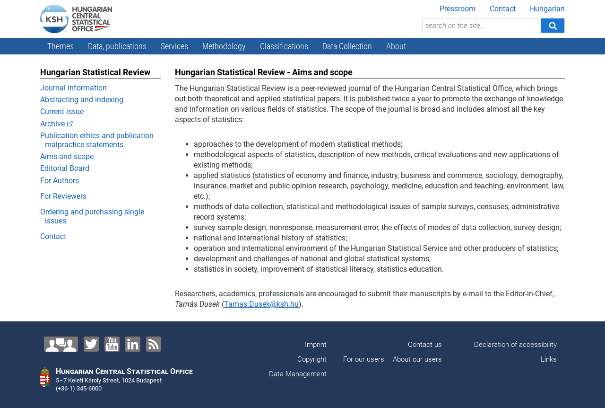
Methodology (224, 46)
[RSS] (153, 344)
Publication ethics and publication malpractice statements (97, 140)
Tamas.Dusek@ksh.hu (261, 304)
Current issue (62, 111)
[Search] (552, 25)
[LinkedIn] (132, 344)
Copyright (312, 359)
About (396, 46)
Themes (60, 46)
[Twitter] (91, 344)
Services (174, 46)
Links (549, 359)
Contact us (425, 344)
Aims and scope (67, 156)
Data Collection (347, 46)
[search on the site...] (482, 25)
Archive (52, 123)
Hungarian (547, 8)
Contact (503, 8)
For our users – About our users (392, 359)
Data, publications (117, 46)
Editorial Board (64, 168)
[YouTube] (112, 344)
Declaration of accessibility (515, 344)
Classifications (284, 46)
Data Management (298, 374)
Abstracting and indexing (81, 99)
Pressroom (457, 8)
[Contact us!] (61, 344)
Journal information (73, 87)
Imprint (316, 344)
